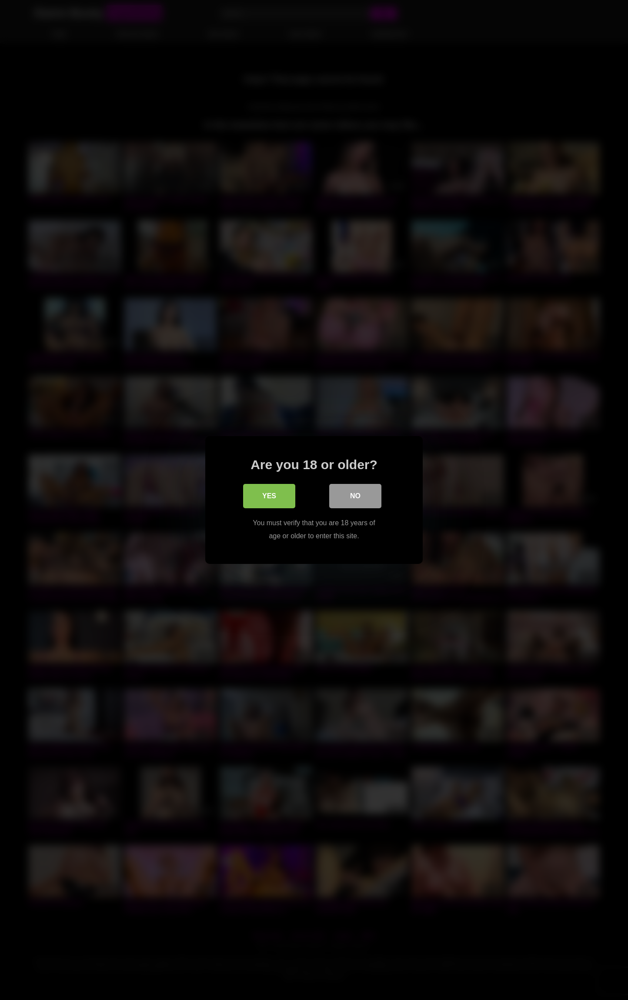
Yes (269, 496)
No (355, 496)
